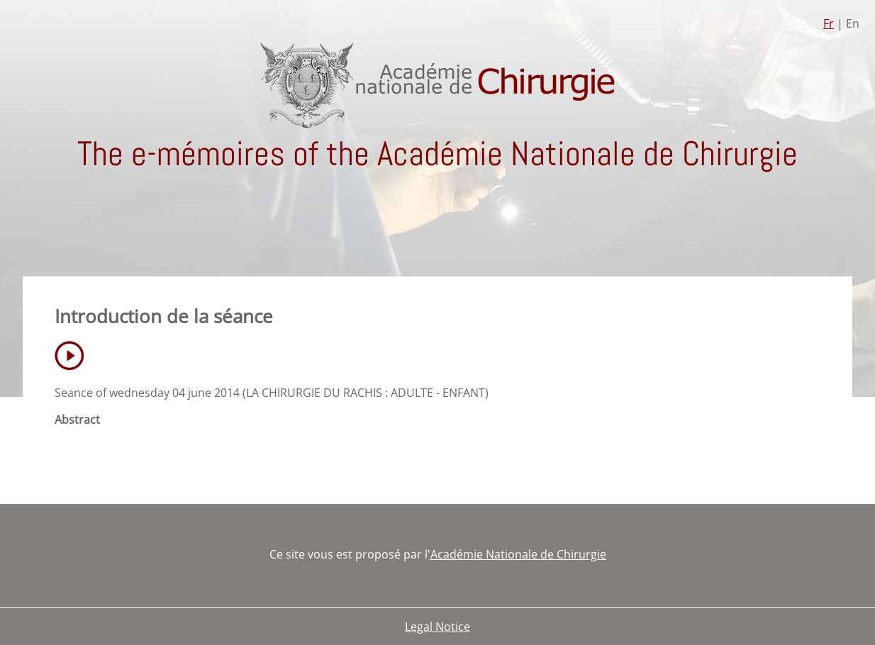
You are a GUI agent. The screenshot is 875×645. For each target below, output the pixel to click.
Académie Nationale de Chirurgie (518, 554)
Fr (828, 23)
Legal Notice (437, 626)
